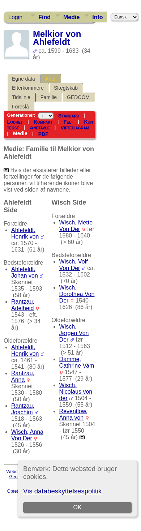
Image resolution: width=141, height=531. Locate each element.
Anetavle (40, 127)
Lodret (15, 122)
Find (44, 17)
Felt (68, 122)
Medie (71, 17)
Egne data (23, 79)
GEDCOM (78, 97)
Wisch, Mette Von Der (76, 225)
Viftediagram (75, 127)
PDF (43, 134)
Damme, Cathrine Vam (76, 362)
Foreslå (20, 107)
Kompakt (43, 122)
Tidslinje (21, 97)
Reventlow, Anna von (73, 414)
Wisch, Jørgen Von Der (74, 333)
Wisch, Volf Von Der (73, 264)
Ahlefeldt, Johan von (24, 272)
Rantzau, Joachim (22, 409)
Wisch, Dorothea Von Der (77, 294)
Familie (48, 97)
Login (15, 17)
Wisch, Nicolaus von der (76, 391)
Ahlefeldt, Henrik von (25, 233)
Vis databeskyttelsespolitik (62, 491)
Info (97, 17)
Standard (68, 116)
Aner (50, 79)
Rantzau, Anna (22, 376)
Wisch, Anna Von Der (27, 435)
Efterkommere (28, 88)
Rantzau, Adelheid (22, 305)
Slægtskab (66, 88)
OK (77, 507)
